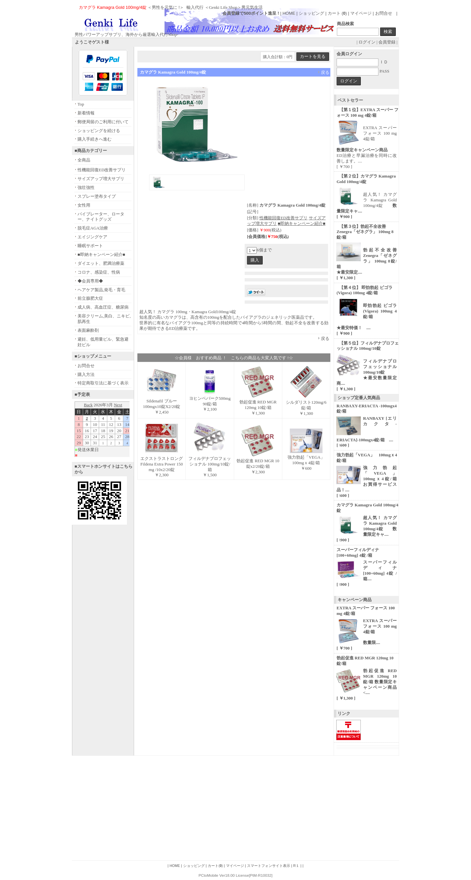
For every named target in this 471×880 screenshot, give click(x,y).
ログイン (366, 42)
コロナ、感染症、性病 (99, 272)
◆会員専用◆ (90, 281)
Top (81, 104)
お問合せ (383, 13)
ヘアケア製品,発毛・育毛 (101, 289)
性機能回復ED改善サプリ (102, 169)
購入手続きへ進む (95, 139)
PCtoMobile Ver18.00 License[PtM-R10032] (235, 875)
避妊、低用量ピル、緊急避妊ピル (103, 342)
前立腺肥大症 (90, 298)
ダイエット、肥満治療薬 (101, 263)
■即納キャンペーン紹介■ (101, 254)
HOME (289, 13)
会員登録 (386, 42)
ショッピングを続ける (99, 130)
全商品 (84, 160)
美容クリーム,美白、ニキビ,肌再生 (104, 318)
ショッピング (311, 13)
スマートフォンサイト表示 (268, 866)
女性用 (84, 205)
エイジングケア (92, 236)
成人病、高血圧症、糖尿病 (103, 307)
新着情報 (86, 112)
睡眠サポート (90, 245)
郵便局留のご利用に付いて (103, 121)
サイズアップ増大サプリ (101, 178)
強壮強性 (86, 187)
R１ (296, 866)
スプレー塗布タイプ (97, 196)
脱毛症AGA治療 (93, 228)
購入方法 (86, 374)
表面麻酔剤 (88, 330)
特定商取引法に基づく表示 (103, 383)
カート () (338, 13)
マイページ (361, 13)
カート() (215, 866)
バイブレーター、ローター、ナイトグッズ (101, 217)
